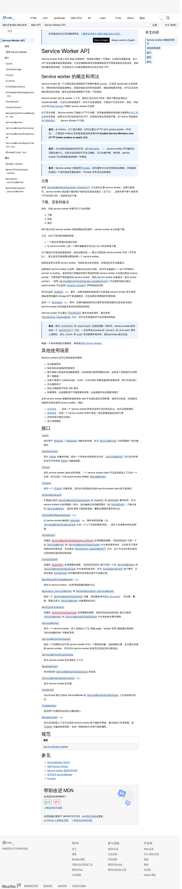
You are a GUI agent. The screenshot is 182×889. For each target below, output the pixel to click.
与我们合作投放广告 (82, 864)
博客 (74, 854)
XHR (43, 106)
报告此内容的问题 (83, 820)
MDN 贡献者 (91, 816)
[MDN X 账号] (14, 865)
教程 (146, 864)
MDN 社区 (113, 848)
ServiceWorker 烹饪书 (58, 762)
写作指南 (112, 859)
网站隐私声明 (31, 885)
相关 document (112, 596)
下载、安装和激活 (55, 202)
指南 (146, 859)
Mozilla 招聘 (78, 859)
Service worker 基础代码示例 (62, 770)
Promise (86, 168)
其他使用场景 (154, 48)
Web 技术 (149, 848)
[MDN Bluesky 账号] (9, 865)
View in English (101, 40)
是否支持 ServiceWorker (59, 774)
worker (103, 83)
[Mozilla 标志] (11, 886)
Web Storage (56, 106)
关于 (74, 848)
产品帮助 (77, 874)
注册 (44, 181)
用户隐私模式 (48, 120)
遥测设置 (47, 885)
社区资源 (112, 854)
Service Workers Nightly (55, 746)
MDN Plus (77, 869)
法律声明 (62, 885)
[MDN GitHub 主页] (4, 865)
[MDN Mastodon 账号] (19, 865)
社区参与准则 (79, 885)
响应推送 (51, 413)
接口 (149, 52)
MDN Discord (115, 864)
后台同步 (51, 408)
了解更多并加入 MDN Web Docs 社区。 (101, 33)
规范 (149, 57)
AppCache (93, 148)
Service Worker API (13, 40)
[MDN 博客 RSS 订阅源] (24, 865)
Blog (142, 17)
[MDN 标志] (8, 842)
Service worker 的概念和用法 (161, 41)
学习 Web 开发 (151, 854)
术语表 (147, 869)
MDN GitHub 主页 (117, 869)
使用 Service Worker (91, 343)
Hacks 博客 (150, 874)
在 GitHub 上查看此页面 (56, 820)
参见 (149, 61)
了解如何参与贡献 (53, 807)
